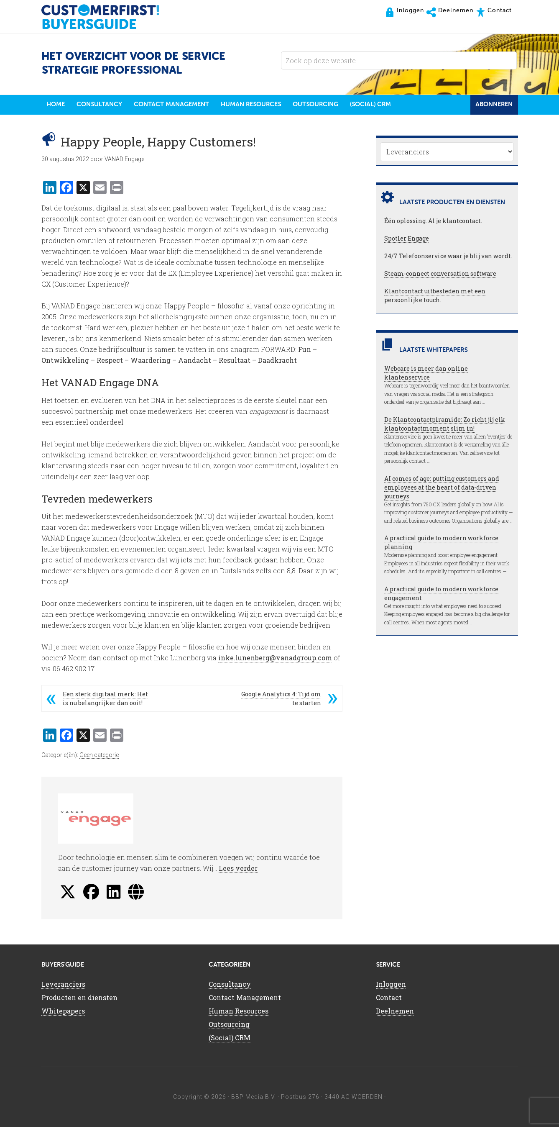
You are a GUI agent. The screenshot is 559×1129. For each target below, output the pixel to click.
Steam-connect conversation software (440, 276)
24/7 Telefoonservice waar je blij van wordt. (448, 258)
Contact (389, 999)
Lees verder (238, 870)
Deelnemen (395, 1012)
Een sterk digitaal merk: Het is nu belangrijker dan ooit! (105, 700)
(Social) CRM (229, 1039)
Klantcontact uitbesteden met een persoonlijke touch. (434, 297)
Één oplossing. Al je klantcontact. (433, 223)
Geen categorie (99, 757)
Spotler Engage (406, 240)
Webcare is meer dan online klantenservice (426, 375)
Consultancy (230, 986)
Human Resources (238, 1012)
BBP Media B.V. (253, 1099)
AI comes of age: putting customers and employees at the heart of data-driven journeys (441, 489)
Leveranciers (63, 986)
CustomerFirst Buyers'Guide (108, 16)
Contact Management (245, 999)
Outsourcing (229, 1026)
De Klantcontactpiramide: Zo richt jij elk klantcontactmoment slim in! (444, 426)
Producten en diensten (79, 999)
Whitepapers (63, 1012)
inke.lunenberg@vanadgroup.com (275, 659)
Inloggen (391, 986)
